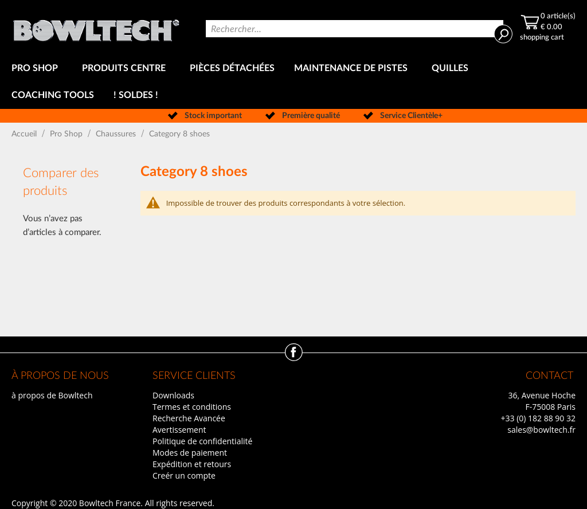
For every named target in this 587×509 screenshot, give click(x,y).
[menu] (293, 82)
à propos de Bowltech (51, 395)
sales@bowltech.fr (541, 429)
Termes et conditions (191, 406)
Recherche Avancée (188, 418)
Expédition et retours (191, 464)
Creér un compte (184, 475)
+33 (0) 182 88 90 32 (538, 418)
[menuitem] (37, 68)
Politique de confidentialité (202, 441)
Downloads (173, 395)
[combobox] (354, 28)
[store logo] (96, 27)
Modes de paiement (189, 452)
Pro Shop (67, 134)
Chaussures (117, 134)
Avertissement (179, 429)
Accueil (25, 134)
